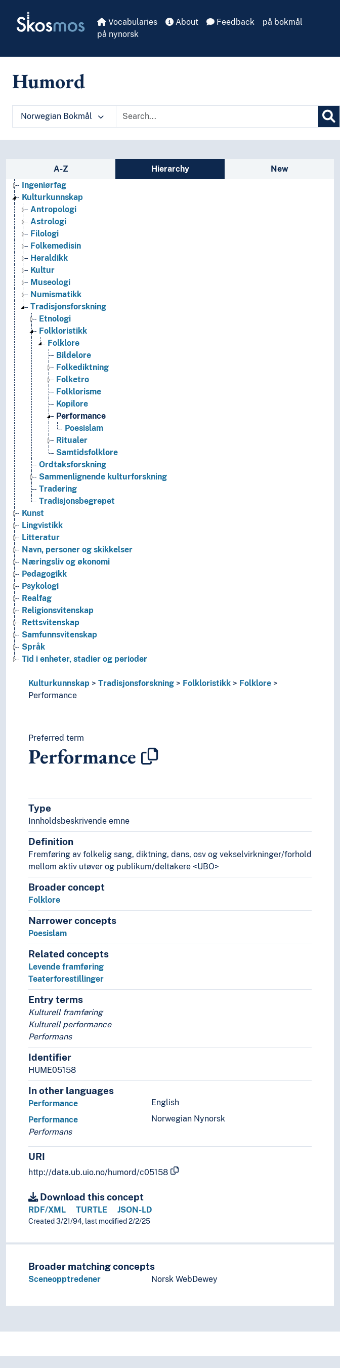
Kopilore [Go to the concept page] (72, 404)
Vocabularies (127, 22)
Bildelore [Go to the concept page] (73, 355)
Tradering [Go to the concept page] (58, 489)
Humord (48, 81)
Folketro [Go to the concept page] (72, 379)
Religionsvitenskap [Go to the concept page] (58, 610)
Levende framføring (66, 967)
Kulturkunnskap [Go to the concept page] (52, 197)
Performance (52, 695)
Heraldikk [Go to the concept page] (49, 258)
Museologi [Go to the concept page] (50, 282)
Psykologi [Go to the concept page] (40, 586)
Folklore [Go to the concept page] (63, 343)
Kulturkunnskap (59, 683)
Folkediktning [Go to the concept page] (82, 367)
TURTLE (91, 1210)
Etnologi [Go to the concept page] (55, 319)
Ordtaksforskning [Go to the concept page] (72, 464)
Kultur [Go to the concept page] (42, 270)
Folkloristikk (207, 683)
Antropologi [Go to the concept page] (53, 209)
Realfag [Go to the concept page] (37, 598)
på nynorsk (118, 34)
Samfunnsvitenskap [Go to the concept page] (59, 634)
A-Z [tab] (61, 169)
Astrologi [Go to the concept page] (48, 221)
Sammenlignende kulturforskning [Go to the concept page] (103, 476)
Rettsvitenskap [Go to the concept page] (50, 622)
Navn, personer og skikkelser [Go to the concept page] (77, 549)
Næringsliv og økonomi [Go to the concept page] (66, 562)
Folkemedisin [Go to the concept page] (55, 246)
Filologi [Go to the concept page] (44, 233)
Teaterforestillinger (66, 979)
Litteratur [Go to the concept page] (41, 537)
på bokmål (283, 22)
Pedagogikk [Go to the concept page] (44, 574)
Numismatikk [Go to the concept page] (55, 294)
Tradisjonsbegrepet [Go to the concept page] (77, 501)
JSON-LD (134, 1210)
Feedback (230, 22)
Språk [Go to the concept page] (33, 647)
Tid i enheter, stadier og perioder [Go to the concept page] (84, 659)
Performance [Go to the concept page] (81, 416)
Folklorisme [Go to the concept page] (78, 391)
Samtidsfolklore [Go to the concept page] (87, 452)
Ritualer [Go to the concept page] (72, 440)
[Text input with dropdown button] (217, 116)
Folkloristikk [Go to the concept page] (63, 331)
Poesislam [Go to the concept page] (84, 428)
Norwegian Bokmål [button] (62, 116)
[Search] (329, 116)
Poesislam (47, 933)
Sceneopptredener (64, 1279)
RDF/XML (47, 1210)
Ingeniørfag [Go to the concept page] (44, 185)
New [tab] (279, 169)
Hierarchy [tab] (170, 169)
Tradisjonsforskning (136, 683)
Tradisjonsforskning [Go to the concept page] (68, 306)
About (181, 22)
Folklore (255, 683)
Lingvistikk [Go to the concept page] (42, 525)
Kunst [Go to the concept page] (33, 513)
